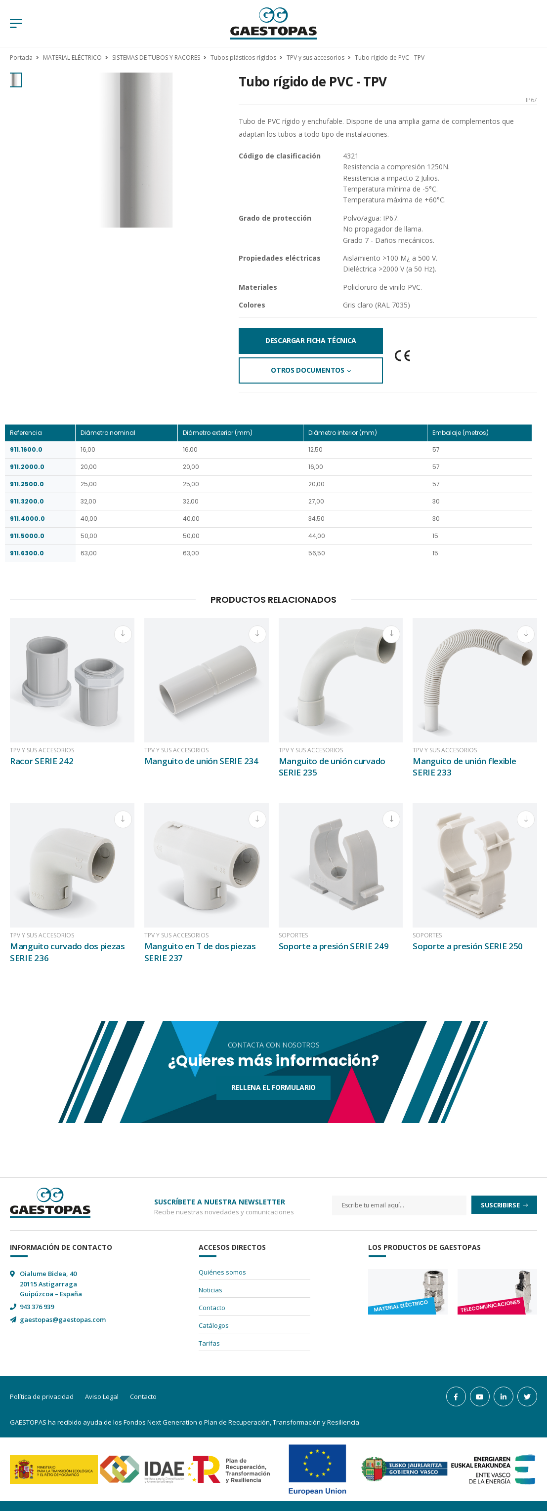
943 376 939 (37, 1306)
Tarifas (209, 1343)
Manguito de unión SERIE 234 (201, 761)
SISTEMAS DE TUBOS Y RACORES (156, 57)
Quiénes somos (222, 1272)
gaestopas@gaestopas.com (63, 1319)
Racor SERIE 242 (42, 761)
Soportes (293, 935)
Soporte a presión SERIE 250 (468, 946)
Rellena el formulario (273, 1087)
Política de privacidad (42, 1396)
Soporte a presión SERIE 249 (334, 946)
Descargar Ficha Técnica (310, 340)
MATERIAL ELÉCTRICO (72, 57)
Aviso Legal (102, 1396)
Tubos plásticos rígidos (243, 57)
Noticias (210, 1289)
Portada (21, 57)
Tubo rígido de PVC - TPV (389, 57)
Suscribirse (501, 1205)
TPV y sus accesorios (315, 57)
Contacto (212, 1307)
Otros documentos (307, 370)
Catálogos (214, 1325)
